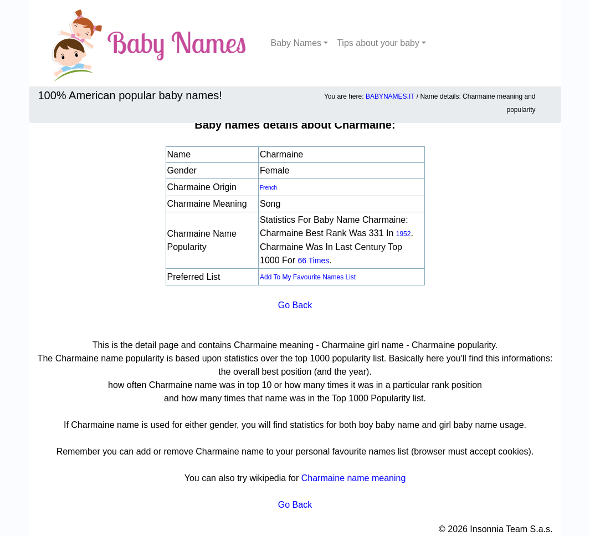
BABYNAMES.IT (390, 96)
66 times (313, 260)
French (268, 188)
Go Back (295, 305)
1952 (403, 234)
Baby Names (296, 43)
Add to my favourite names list (308, 277)
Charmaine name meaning (353, 478)
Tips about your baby (378, 43)
